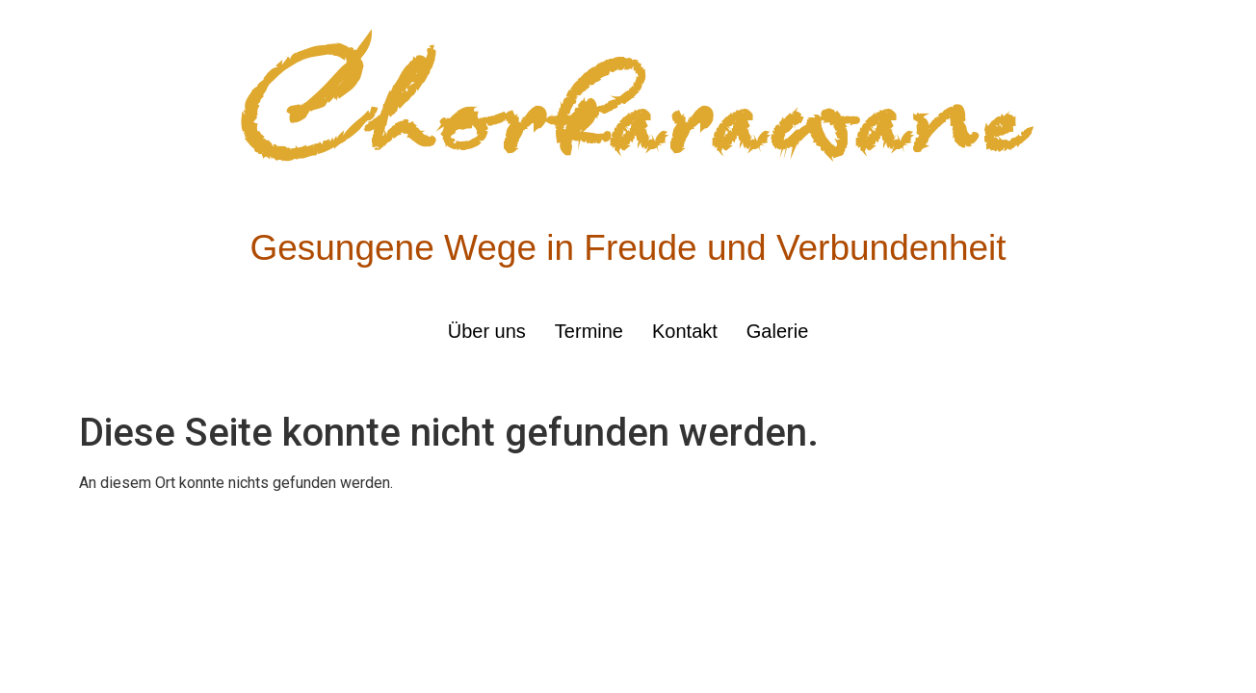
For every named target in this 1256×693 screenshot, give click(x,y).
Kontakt (685, 331)
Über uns (487, 331)
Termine (589, 331)
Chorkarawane (628, 114)
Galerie (777, 331)
